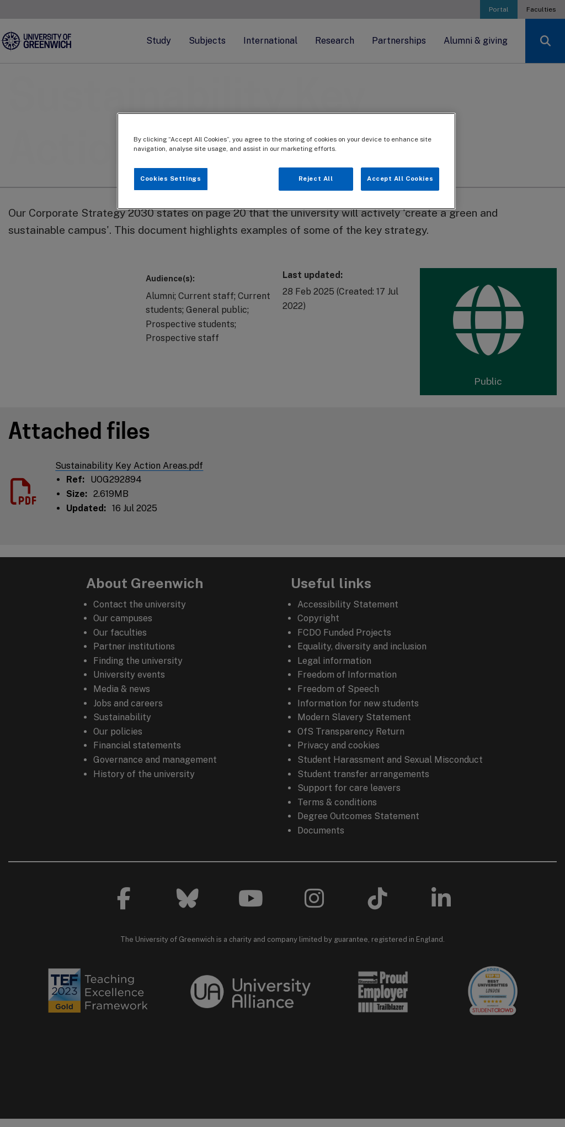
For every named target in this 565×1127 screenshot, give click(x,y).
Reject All (316, 178)
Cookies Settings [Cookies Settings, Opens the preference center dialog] (170, 178)
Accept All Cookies (400, 178)
